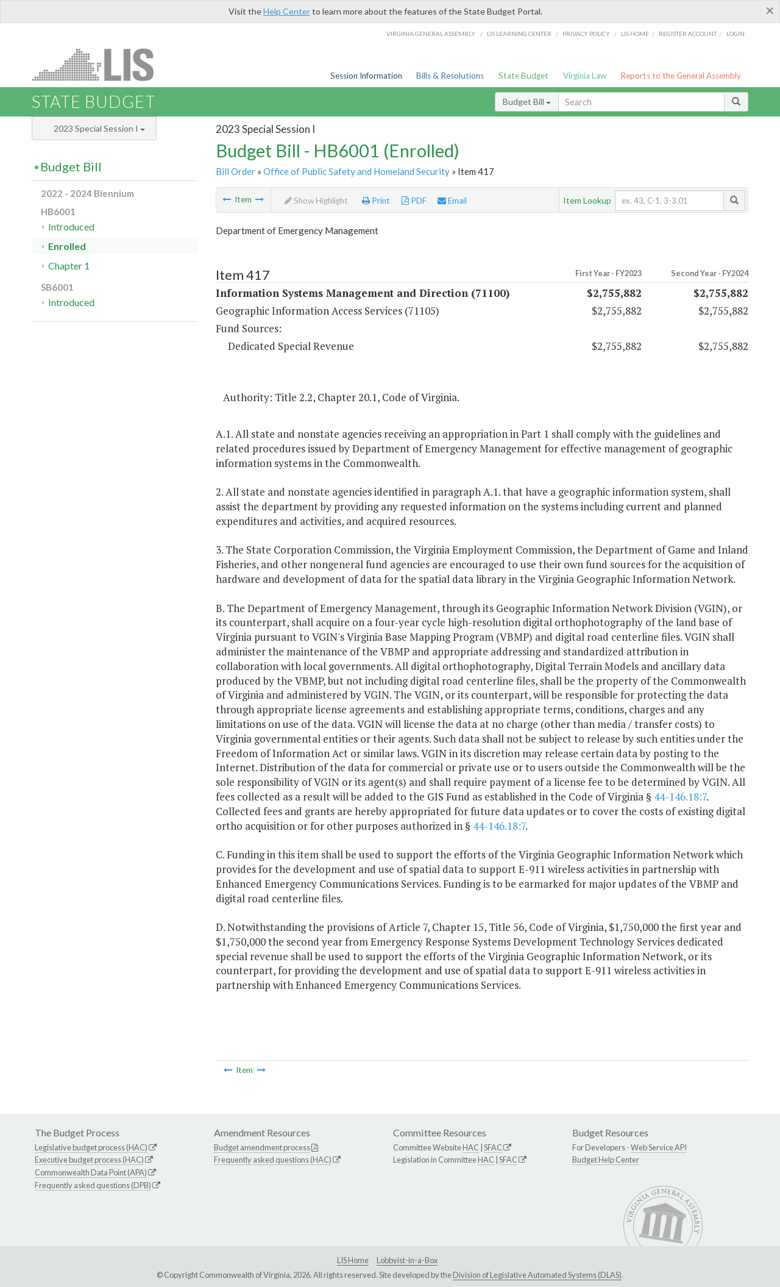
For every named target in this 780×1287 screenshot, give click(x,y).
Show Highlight (316, 200)
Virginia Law (584, 75)
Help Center (286, 11)
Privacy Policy (586, 33)
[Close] (770, 10)
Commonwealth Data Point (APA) (91, 1172)
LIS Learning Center (519, 33)
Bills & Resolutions (450, 75)
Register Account (688, 33)
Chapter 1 (69, 265)
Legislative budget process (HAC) (91, 1147)
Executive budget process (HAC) (89, 1159)
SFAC (493, 1147)
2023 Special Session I (99, 128)
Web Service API (659, 1147)
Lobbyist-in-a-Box (407, 1260)
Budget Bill (527, 101)
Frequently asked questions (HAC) (273, 1159)
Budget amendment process (262, 1147)
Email (452, 200)
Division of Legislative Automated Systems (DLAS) (537, 1275)
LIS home (635, 33)
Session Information (366, 75)
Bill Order (235, 171)
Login (735, 33)
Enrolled (67, 246)
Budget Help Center (605, 1159)
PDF (414, 200)
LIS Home (353, 1260)
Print (376, 200)
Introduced (71, 226)
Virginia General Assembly (430, 33)
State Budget (523, 75)
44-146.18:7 (680, 797)
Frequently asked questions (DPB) (93, 1185)
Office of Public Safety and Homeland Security (356, 171)
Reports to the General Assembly (680, 75)
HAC (471, 1147)
